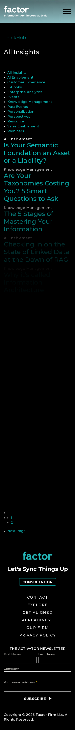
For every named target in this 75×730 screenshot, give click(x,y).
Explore (38, 605)
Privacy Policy (37, 635)
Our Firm (37, 628)
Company (11, 669)
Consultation (37, 582)
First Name (12, 654)
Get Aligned (38, 612)
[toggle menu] (67, 11)
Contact (37, 597)
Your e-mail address (20, 682)
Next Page (16, 531)
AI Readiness (37, 620)
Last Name (46, 654)
